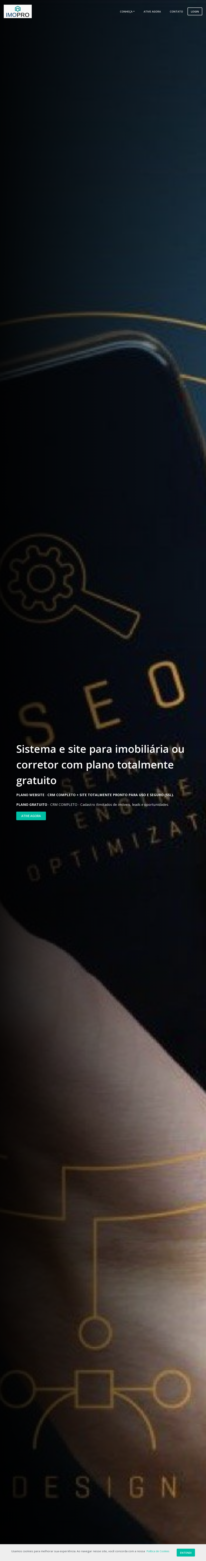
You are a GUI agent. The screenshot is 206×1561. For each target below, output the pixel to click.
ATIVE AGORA (31, 816)
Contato (176, 11)
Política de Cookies (157, 1551)
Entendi (186, 1552)
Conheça (126, 11)
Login (195, 11)
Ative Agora (152, 11)
